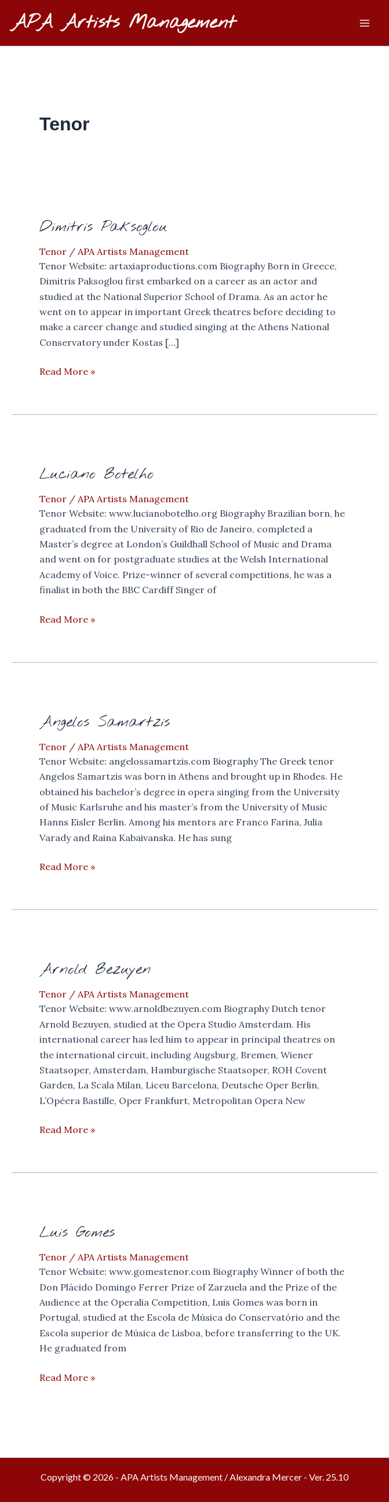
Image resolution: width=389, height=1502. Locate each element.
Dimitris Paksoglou (103, 227)
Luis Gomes (77, 1232)
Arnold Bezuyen (95, 970)
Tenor (53, 251)
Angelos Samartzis (104, 722)
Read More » (67, 371)
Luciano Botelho (96, 474)
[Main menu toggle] (364, 23)
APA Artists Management (123, 23)
